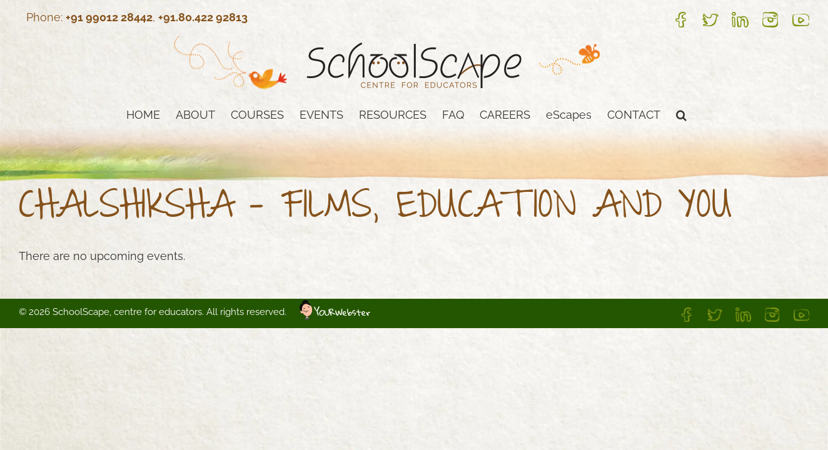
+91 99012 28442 (109, 17)
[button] (754, 113)
